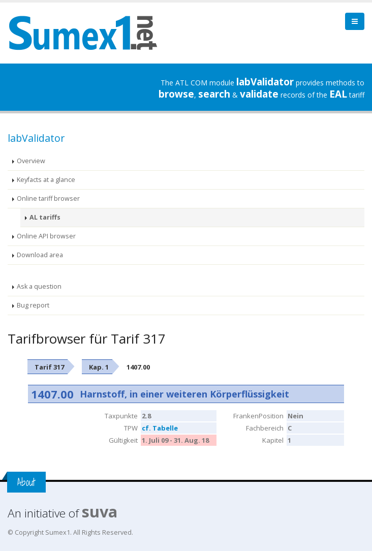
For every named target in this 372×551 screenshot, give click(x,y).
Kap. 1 (99, 367)
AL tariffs (44, 217)
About (26, 482)
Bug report (33, 305)
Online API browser (46, 236)
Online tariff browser (48, 198)
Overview (31, 161)
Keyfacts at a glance (46, 179)
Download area (40, 255)
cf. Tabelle (160, 428)
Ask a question (39, 286)
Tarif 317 (49, 367)
